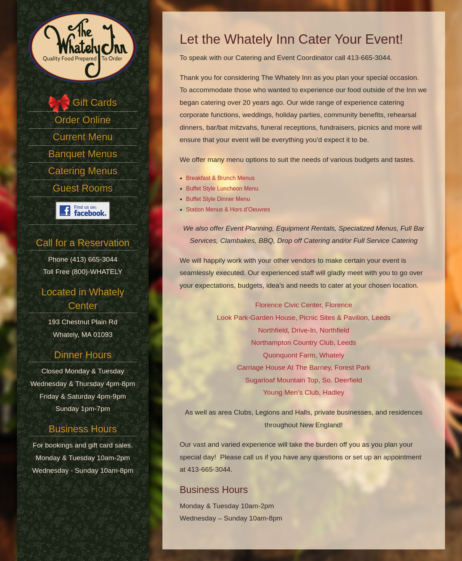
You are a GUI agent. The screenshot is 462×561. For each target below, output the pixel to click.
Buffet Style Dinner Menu (218, 199)
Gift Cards (95, 102)
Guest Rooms (83, 188)
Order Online (83, 119)
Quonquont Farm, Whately (303, 355)
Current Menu (83, 136)
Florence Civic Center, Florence (303, 305)
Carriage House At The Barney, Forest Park (303, 367)
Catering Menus (82, 170)
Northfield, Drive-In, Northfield (303, 330)
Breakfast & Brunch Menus (220, 178)
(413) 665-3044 (93, 259)
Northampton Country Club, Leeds (303, 342)
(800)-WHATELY (96, 271)
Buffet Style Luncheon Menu (222, 188)
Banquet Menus (82, 153)
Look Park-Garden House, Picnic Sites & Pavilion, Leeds (304, 317)
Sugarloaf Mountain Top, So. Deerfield (303, 380)
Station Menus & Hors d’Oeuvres (228, 209)
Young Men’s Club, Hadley (303, 392)
